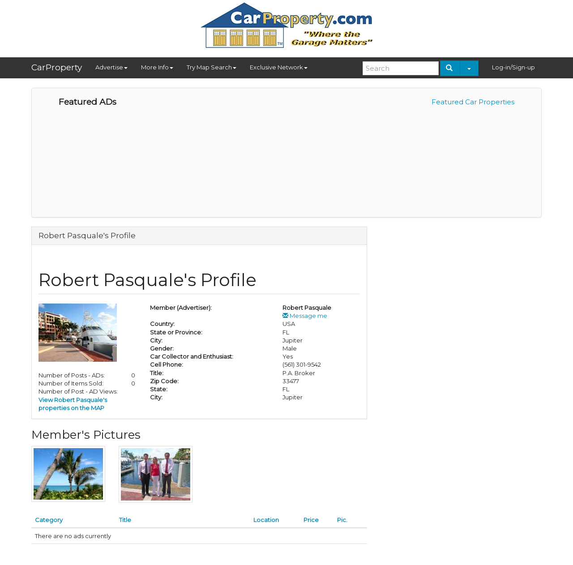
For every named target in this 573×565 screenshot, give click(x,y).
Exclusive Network (279, 67)
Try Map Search (211, 67)
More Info (157, 67)
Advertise (111, 67)
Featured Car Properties (473, 102)
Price (311, 519)
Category (49, 519)
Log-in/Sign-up (513, 67)
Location (266, 519)
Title (125, 519)
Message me (304, 315)
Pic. (342, 519)
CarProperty (56, 67)
